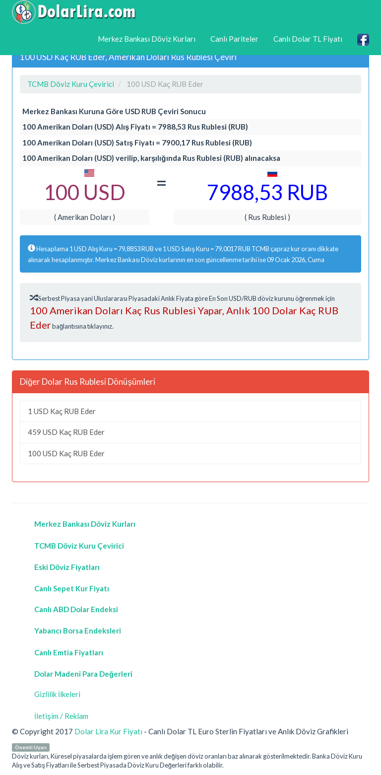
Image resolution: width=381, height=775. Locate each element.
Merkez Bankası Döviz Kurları (146, 38)
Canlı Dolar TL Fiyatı (307, 38)
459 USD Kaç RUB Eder (66, 431)
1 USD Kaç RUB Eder (62, 411)
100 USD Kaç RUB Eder (66, 453)
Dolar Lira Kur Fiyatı (108, 731)
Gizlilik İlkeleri (57, 694)
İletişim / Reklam (61, 715)
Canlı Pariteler (234, 38)
